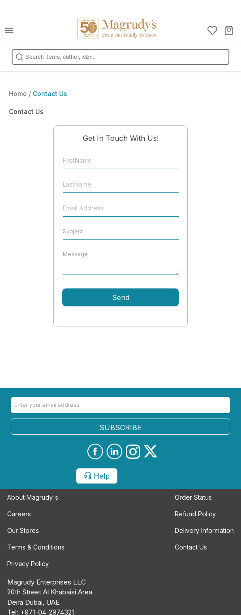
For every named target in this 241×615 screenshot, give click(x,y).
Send (120, 297)
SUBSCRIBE (120, 427)
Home (19, 93)
